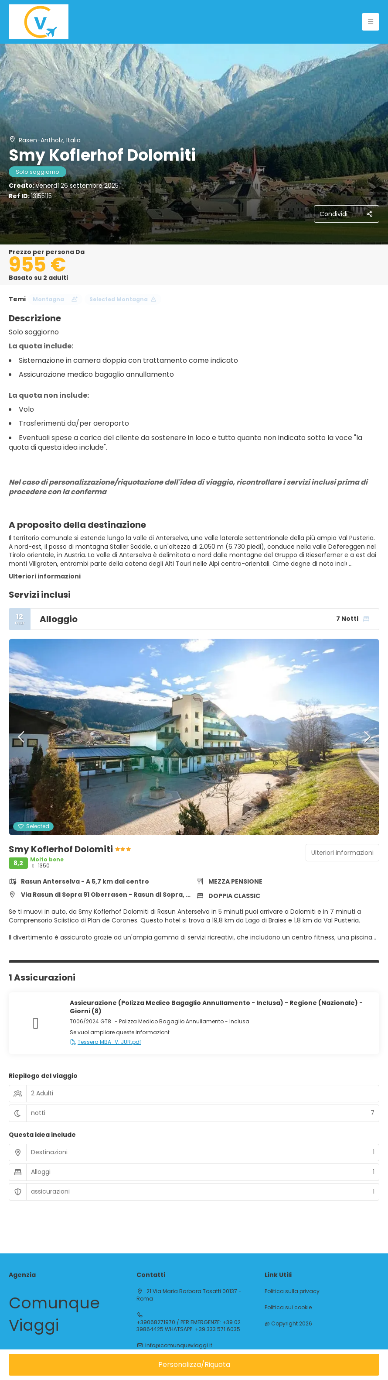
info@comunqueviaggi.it (178, 1345)
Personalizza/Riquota (194, 1364)
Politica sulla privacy (292, 1291)
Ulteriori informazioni (45, 576)
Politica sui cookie (288, 1307)
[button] (22, 737)
